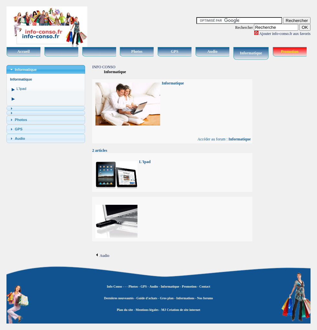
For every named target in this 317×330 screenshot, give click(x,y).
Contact (204, 286)
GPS (174, 51)
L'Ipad (21, 89)
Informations (185, 298)
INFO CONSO (103, 67)
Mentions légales (147, 310)
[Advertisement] (285, 162)
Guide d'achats (147, 298)
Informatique (251, 53)
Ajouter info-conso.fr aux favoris (285, 33)
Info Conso (114, 286)
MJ (163, 310)
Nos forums (205, 298)
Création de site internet (183, 310)
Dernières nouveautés (119, 298)
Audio (212, 51)
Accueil (23, 51)
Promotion (289, 51)
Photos (137, 51)
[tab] (45, 69)
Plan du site (125, 310)
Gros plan (166, 298)
